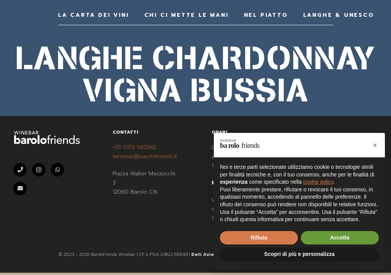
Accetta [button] (340, 238)
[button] (375, 145)
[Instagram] (38, 169)
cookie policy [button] (318, 182)
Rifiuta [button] (258, 238)
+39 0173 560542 (134, 147)
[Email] (20, 188)
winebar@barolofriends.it (145, 156)
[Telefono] (20, 169)
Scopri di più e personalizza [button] (299, 254)
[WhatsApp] (57, 169)
